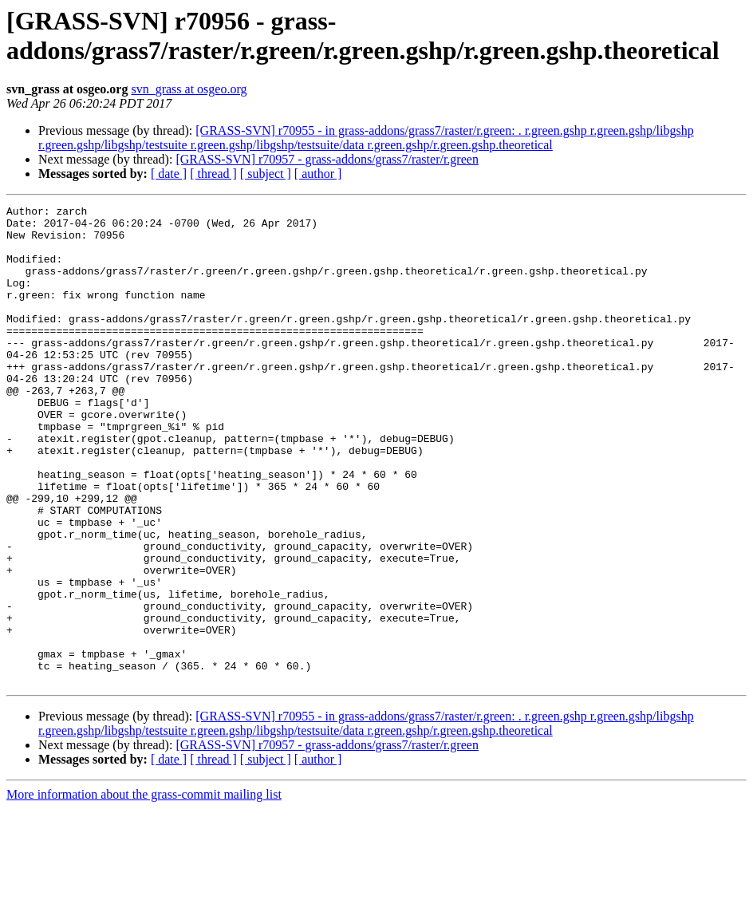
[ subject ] (265, 173)
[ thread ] (213, 173)
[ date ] (169, 173)
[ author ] (318, 173)
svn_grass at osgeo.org (188, 89)
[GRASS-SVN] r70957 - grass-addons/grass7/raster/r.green (327, 159)
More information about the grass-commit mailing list (144, 890)
